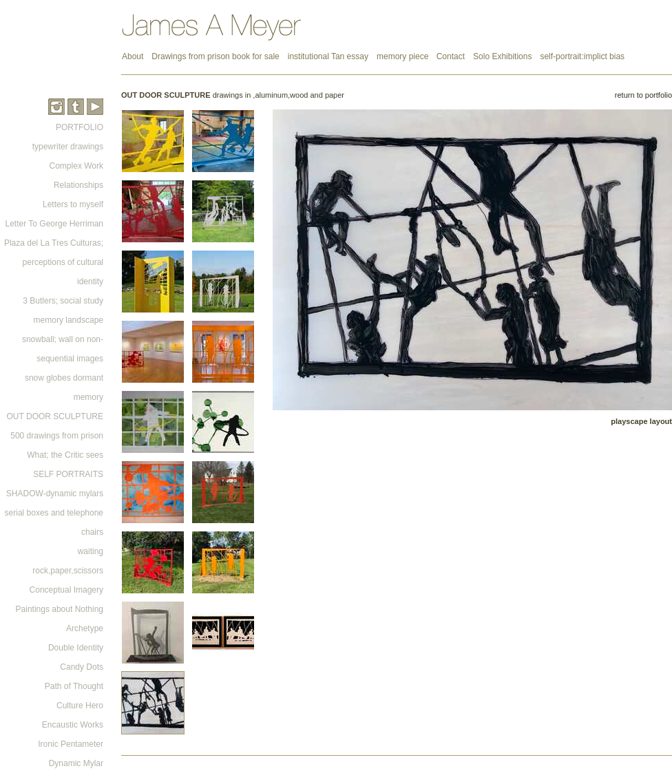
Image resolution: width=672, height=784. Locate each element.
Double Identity (75, 648)
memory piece (404, 56)
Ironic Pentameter (70, 744)
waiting (90, 551)
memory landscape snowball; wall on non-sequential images (62, 339)
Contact (451, 56)
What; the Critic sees (65, 455)
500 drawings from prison (56, 436)
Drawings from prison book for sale (215, 56)
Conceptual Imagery (66, 590)
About (132, 56)
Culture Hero (79, 705)
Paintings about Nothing (59, 609)
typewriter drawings (67, 146)
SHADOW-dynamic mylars (54, 493)
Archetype (84, 628)
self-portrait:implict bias (582, 56)
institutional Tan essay (328, 56)
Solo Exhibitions (502, 56)
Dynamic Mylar (76, 763)
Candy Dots (81, 667)
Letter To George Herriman (54, 224)
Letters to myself (73, 204)
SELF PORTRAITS (68, 474)
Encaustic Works (72, 725)
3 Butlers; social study (63, 301)
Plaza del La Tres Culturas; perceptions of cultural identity (53, 262)
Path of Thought (74, 686)
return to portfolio (643, 95)
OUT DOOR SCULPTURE (55, 416)
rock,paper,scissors (67, 570)
